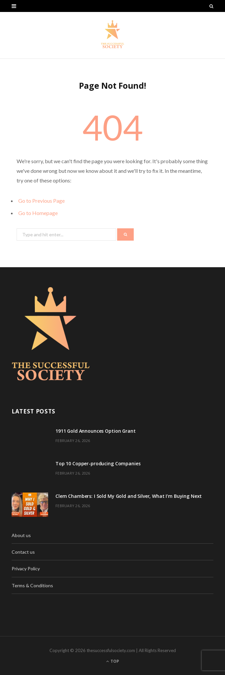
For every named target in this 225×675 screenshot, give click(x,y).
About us (21, 535)
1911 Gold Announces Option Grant (95, 431)
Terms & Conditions (32, 585)
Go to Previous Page (41, 200)
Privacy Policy (26, 568)
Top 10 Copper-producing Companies (97, 463)
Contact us (23, 552)
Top (112, 661)
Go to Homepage (38, 213)
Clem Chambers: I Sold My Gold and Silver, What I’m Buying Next (128, 496)
